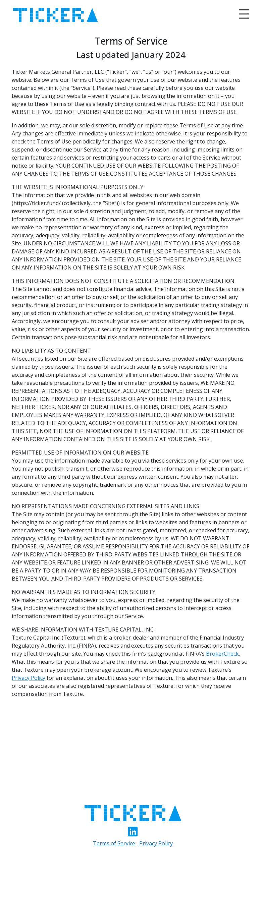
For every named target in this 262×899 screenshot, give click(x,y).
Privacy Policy (28, 677)
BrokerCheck (222, 653)
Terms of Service (114, 843)
